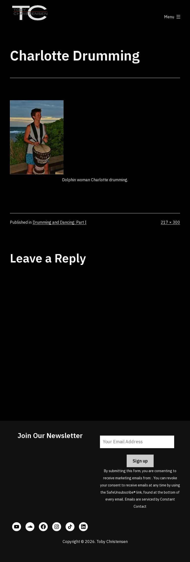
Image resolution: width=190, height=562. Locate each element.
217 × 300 (170, 222)
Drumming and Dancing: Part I (59, 222)
